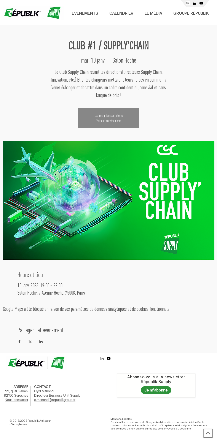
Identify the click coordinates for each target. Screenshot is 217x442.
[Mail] (188, 3)
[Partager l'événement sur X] (30, 341)
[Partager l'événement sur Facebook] (20, 341)
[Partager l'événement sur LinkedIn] (41, 341)
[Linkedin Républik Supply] (194, 3)
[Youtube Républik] (201, 3)
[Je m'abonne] (156, 390)
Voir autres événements (108, 121)
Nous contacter (16, 400)
